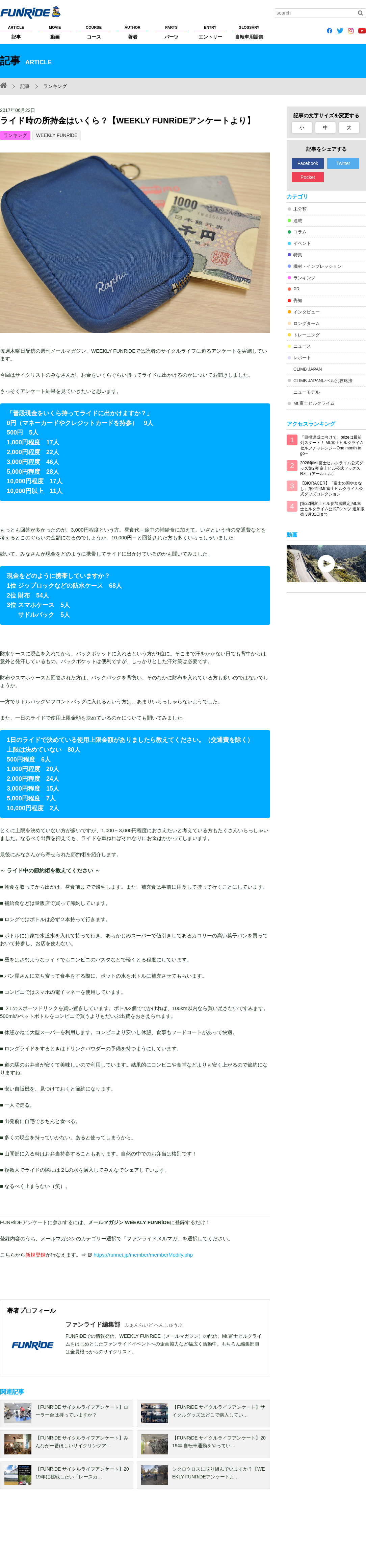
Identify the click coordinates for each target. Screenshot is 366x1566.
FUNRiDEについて (18, 1532)
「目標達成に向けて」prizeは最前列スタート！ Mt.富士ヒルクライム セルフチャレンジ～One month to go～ (332, 445)
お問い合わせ (323, 1532)
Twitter (343, 163)
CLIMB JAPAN (307, 369)
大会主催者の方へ (230, 1532)
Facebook (307, 163)
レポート (302, 357)
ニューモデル (306, 392)
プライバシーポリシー (74, 1532)
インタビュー (306, 311)
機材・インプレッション (317, 266)
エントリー (210, 32)
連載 (297, 220)
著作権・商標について (126, 1532)
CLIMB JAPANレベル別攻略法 (322, 380)
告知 (297, 300)
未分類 (300, 209)
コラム (300, 231)
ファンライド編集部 (93, 1324)
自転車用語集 (249, 32)
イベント (302, 243)
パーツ (171, 32)
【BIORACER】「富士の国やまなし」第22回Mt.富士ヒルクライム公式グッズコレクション (331, 488)
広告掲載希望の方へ (276, 1532)
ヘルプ (162, 1532)
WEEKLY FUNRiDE (56, 135)
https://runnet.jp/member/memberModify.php (143, 1255)
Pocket (307, 177)
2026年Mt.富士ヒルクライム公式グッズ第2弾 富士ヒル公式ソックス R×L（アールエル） (331, 468)
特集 (297, 254)
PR (296, 288)
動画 (55, 32)
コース (94, 32)
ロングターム (306, 323)
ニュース (302, 346)
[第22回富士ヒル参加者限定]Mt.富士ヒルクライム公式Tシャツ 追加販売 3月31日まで (332, 509)
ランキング (15, 135)
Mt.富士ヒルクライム (314, 403)
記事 (16, 32)
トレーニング (306, 334)
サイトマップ (191, 1532)
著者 (132, 32)
